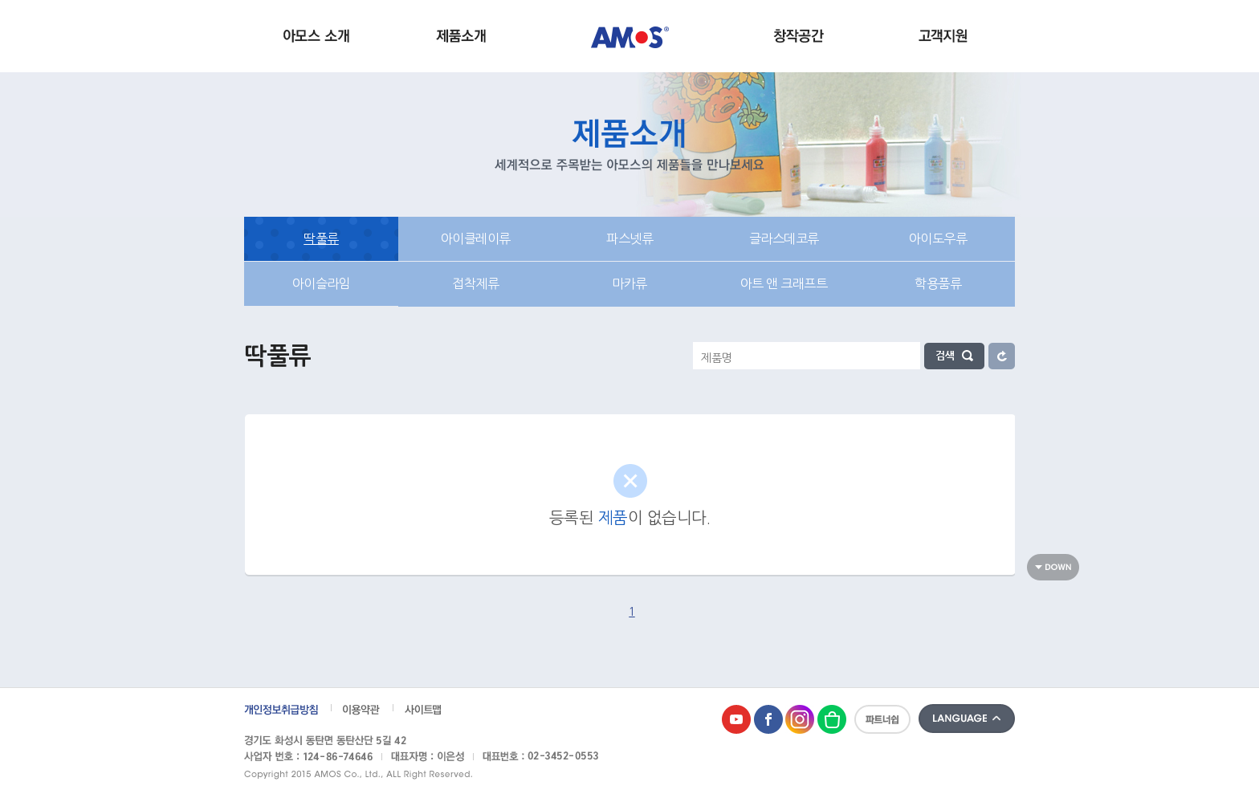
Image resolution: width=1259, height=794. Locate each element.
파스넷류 (629, 238)
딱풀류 (321, 238)
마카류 (629, 283)
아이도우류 (938, 238)
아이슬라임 (321, 283)
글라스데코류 (784, 238)
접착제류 (475, 283)
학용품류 (938, 283)
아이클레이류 (476, 238)
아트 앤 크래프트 (784, 283)
